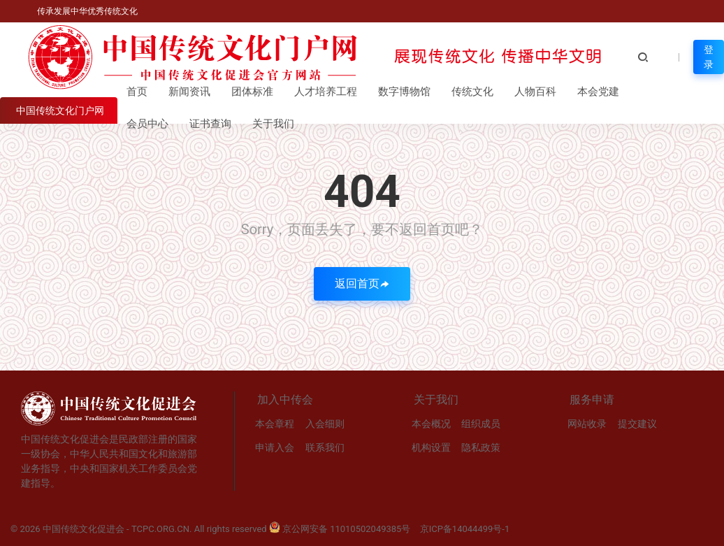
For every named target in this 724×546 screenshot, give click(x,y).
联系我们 (325, 447)
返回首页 (362, 283)
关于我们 (273, 123)
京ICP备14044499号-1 (465, 529)
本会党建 (598, 91)
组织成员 (480, 423)
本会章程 (274, 423)
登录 (709, 57)
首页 (136, 91)
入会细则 (325, 423)
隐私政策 (480, 447)
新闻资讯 (189, 91)
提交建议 (637, 423)
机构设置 (431, 447)
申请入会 (274, 447)
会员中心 (147, 123)
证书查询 (210, 123)
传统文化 (472, 91)
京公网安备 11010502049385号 (340, 529)
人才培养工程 (325, 91)
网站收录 (587, 423)
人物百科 (535, 91)
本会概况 (431, 423)
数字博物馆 (404, 91)
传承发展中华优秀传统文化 (86, 11)
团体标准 (252, 91)
